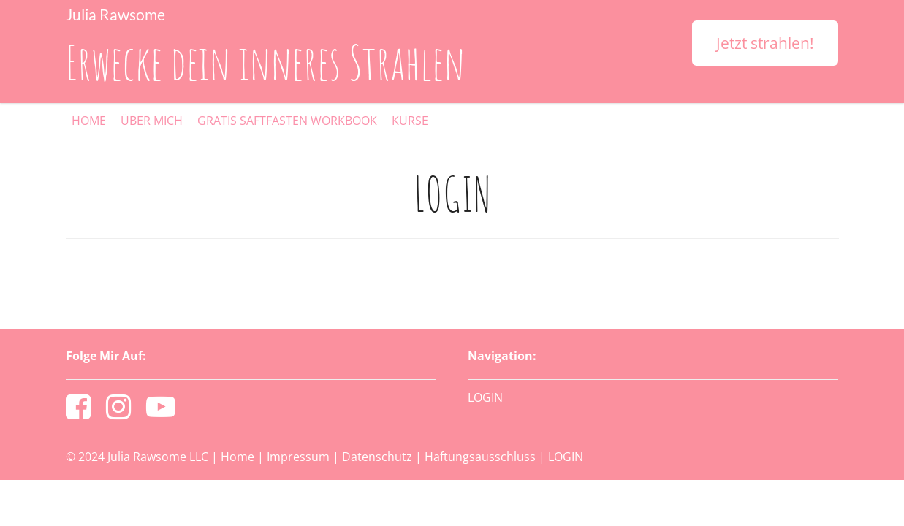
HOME (89, 121)
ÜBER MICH (152, 121)
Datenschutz (377, 457)
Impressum (298, 457)
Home (237, 457)
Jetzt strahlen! (765, 43)
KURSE (410, 121)
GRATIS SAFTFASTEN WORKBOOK (287, 121)
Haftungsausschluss (480, 457)
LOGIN (485, 397)
